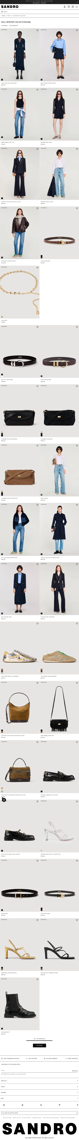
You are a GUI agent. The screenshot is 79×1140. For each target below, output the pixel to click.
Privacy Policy (26, 1117)
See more (39, 1045)
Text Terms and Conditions (51, 1117)
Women (3, 15)
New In (9, 15)
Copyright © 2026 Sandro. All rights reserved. (39, 1137)
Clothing (4, 25)
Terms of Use (17, 1117)
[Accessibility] (4, 800)
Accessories (14, 25)
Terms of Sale (7, 1117)
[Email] (39, 1070)
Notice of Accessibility (68, 1117)
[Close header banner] (77, 2)
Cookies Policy (36, 1117)
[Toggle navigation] (77, 7)
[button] (65, 6)
